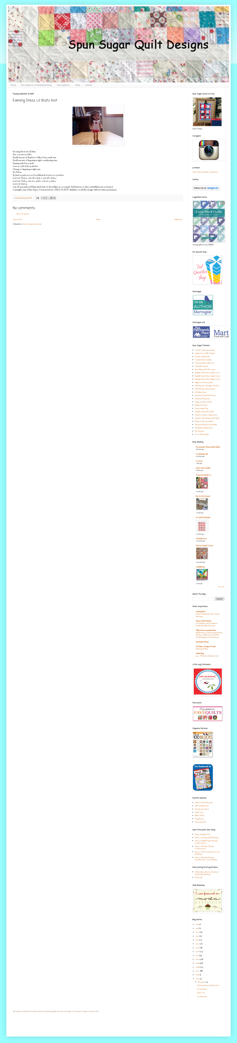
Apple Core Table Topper (205, 353)
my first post (202, 996)
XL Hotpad (199, 431)
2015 (197, 940)
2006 (197, 974)
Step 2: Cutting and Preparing (206, 837)
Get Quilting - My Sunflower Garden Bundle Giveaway (206, 624)
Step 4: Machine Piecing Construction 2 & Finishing (206, 858)
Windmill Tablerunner (204, 427)
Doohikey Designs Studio (206, 646)
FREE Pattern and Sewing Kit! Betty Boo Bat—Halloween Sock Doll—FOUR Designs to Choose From (209, 635)
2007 (197, 971)
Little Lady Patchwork (204, 802)
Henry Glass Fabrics (203, 621)
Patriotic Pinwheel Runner (205, 395)
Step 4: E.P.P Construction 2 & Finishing (207, 853)
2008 (197, 967)
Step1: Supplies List (202, 834)
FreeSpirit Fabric (202, 642)
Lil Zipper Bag (200, 392)
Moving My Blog (202, 649)
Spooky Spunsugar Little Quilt (207, 418)
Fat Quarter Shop (202, 809)
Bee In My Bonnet (203, 496)
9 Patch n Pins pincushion (205, 350)
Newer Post (18, 219)
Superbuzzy (199, 818)
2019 (197, 924)
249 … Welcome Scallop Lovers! (207, 656)
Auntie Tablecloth (202, 356)
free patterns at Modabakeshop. (36, 85)
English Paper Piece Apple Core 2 (208, 376)
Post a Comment (23, 214)
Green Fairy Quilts (203, 468)
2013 (197, 947)
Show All (221, 587)
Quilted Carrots (201, 405)
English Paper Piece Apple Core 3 (208, 379)
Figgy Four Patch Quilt (204, 382)
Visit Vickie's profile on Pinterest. (205, 172)
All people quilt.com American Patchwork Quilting (207, 873)
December (202, 982)
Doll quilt (198, 877)
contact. (89, 85)
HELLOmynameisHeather (206, 630)
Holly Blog (200, 653)
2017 (197, 932)
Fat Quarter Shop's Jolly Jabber (208, 447)
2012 (197, 951)
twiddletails (200, 567)
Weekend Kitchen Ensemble (206, 424)
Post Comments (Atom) (32, 224)
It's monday (201, 989)
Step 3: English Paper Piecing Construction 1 (206, 841)
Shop (77, 85)
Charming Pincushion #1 (204, 363)
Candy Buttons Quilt (203, 359)
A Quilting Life (202, 454)
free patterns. (63, 85)
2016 (197, 936)
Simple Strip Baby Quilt (204, 411)
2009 (197, 963)
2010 (197, 959)
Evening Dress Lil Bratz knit (208, 985)
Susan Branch (200, 822)
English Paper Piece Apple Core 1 (207, 372)
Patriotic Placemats (202, 398)
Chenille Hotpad (201, 366)
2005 (197, 978)
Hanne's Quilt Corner (204, 545)
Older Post (178, 219)
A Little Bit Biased (203, 517)
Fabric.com (199, 812)
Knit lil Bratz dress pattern (205, 389)
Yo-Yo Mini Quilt (202, 434)
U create (199, 461)
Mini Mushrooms (201, 805)
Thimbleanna (201, 538)
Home (13, 85)
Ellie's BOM (199, 815)
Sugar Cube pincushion (204, 421)
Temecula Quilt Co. (203, 475)
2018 (197, 928)
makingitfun (201, 611)
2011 (197, 955)
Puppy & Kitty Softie (203, 402)
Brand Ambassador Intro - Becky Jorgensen (208, 615)
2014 (197, 943)
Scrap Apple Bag (201, 408)
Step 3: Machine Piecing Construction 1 (204, 847)
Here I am (201, 992)
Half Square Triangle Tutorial (207, 385)
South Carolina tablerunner (206, 415)
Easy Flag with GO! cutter (205, 369)
